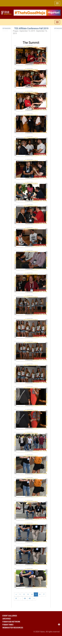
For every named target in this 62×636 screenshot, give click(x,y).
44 (25, 598)
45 (30, 598)
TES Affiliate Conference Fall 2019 (31, 28)
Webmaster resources (12, 628)
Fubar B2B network (11, 622)
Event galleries (9, 616)
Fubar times (7, 625)
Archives (6, 619)
